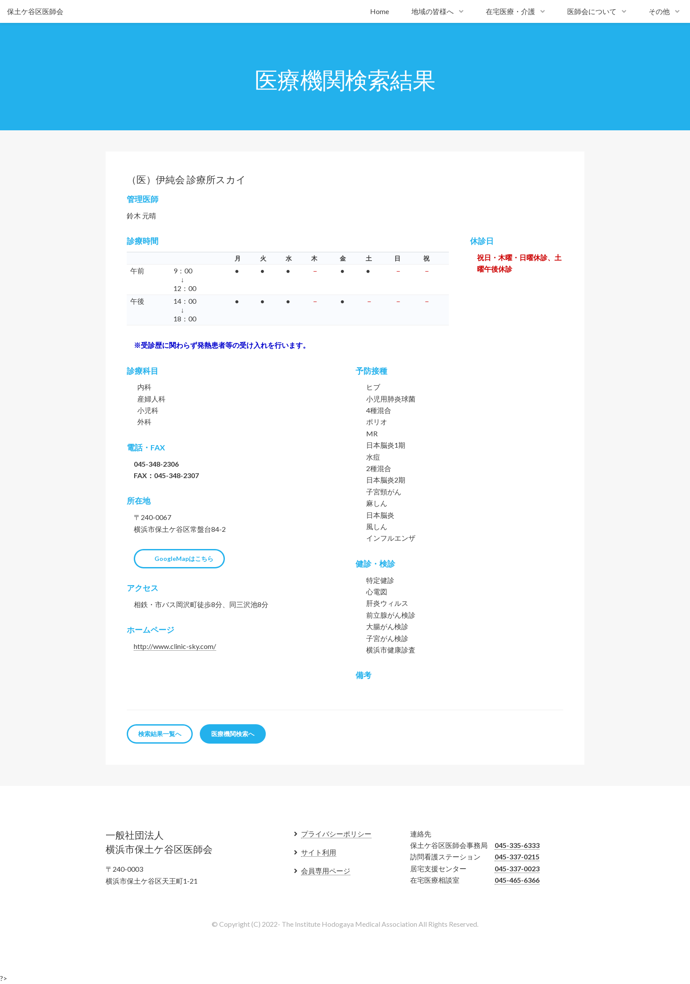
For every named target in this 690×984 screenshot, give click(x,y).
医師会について (592, 11)
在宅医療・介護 (510, 11)
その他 (659, 11)
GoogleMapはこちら (183, 558)
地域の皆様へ (432, 11)
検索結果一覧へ (159, 733)
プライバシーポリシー (336, 833)
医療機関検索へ (232, 733)
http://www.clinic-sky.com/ (175, 646)
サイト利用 (318, 852)
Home (379, 11)
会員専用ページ (325, 870)
